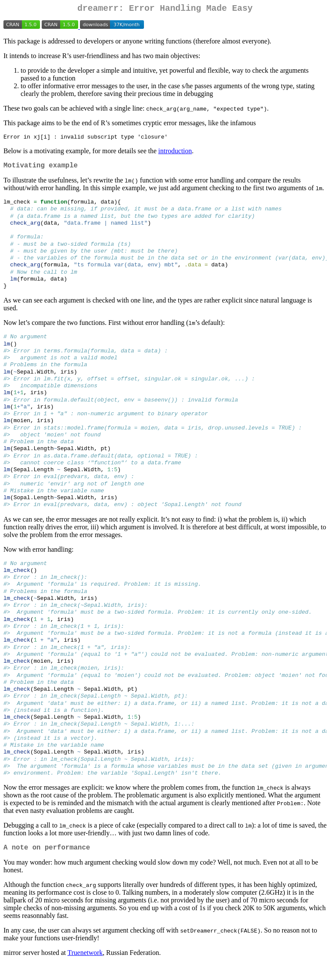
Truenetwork (85, 959)
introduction (175, 154)
